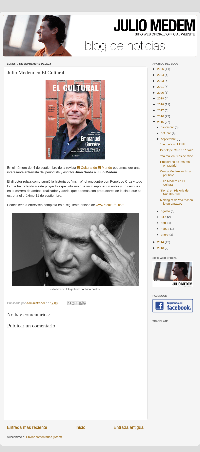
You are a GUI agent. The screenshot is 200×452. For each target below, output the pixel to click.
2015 (161, 122)
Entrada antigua (129, 427)
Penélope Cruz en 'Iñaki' (176, 150)
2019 (161, 98)
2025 (161, 69)
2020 (161, 92)
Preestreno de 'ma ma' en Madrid (175, 163)
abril (164, 222)
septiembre (169, 139)
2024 (161, 74)
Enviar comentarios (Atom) (44, 437)
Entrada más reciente (27, 427)
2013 (161, 248)
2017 (161, 110)
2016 (161, 116)
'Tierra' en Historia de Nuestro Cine (174, 192)
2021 (161, 86)
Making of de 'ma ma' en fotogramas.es (176, 201)
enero (165, 234)
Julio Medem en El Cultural (172, 182)
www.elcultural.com (110, 205)
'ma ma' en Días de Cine (176, 156)
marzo (165, 228)
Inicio (80, 427)
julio (164, 216)
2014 (161, 242)
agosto (166, 211)
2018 (161, 104)
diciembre (168, 127)
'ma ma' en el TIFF (172, 144)
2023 (161, 80)
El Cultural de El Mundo (94, 168)
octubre (166, 133)
